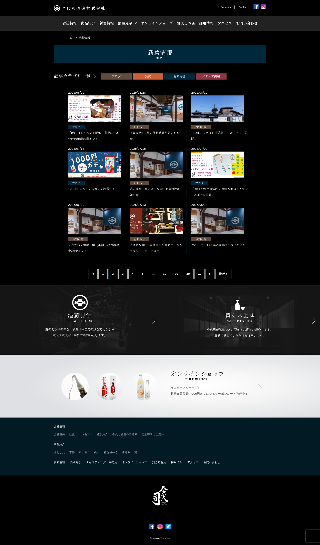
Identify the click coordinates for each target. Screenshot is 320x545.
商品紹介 (88, 22)
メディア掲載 (211, 76)
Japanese (226, 7)
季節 (72, 452)
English (243, 7)
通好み (126, 452)
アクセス (225, 22)
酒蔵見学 (125, 22)
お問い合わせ (247, 22)
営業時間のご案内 (152, 434)
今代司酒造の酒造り (124, 434)
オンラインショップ (157, 22)
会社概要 (59, 434)
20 (176, 273)
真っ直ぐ (84, 452)
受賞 (148, 76)
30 (188, 273)
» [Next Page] (210, 273)
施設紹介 (102, 434)
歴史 (72, 434)
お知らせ (179, 76)
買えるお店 (186, 22)
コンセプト (86, 434)
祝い (97, 452)
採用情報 (206, 22)
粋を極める (111, 452)
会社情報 (69, 22)
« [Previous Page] (93, 273)
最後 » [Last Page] (223, 273)
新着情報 (106, 22)
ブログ (116, 76)
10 (164, 273)
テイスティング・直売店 (101, 462)
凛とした (59, 452)
